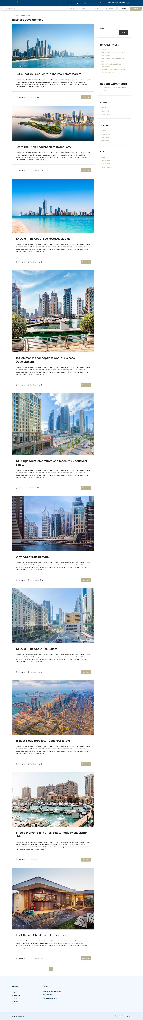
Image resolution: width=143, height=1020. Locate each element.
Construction (34, 170)
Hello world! (105, 49)
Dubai (15, 998)
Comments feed (106, 163)
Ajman (15, 992)
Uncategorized (106, 140)
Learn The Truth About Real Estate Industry (43, 147)
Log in (103, 157)
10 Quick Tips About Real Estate (36, 649)
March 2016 (105, 111)
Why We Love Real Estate (32, 556)
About (95, 3)
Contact (102, 3)
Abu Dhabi (17, 995)
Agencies (87, 3)
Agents (78, 3)
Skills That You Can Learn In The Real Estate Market (48, 74)
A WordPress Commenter (112, 87)
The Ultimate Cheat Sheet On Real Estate (42, 935)
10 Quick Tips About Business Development (44, 238)
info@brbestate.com (50, 998)
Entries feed (105, 160)
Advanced (123, 8)
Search (135, 8)
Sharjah (16, 1001)
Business (33, 97)
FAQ (109, 3)
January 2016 (105, 114)
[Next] (60, 968)
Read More (85, 97)
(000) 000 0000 (118, 3)
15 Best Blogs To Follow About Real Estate (43, 740)
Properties (70, 3)
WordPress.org (106, 167)
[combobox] (73, 9)
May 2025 (104, 107)
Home (62, 3)
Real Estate (33, 262)
